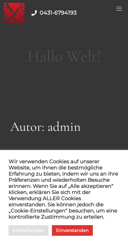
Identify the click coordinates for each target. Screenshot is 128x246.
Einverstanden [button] (72, 230)
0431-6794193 (52, 13)
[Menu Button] (119, 9)
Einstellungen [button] (28, 230)
